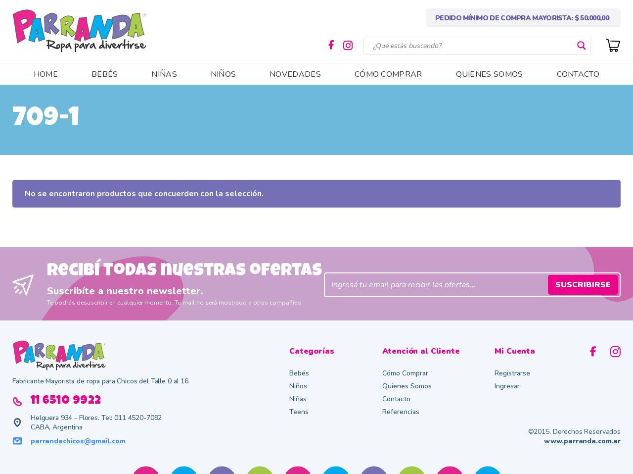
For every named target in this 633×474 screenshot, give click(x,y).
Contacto (396, 399)
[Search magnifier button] (581, 46)
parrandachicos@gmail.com (78, 441)
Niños (298, 386)
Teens (299, 412)
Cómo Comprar (405, 373)
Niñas (298, 399)
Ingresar (507, 386)
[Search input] (472, 46)
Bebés (299, 373)
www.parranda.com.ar (582, 441)
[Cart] (613, 44)
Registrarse (512, 373)
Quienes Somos (407, 386)
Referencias (400, 412)
